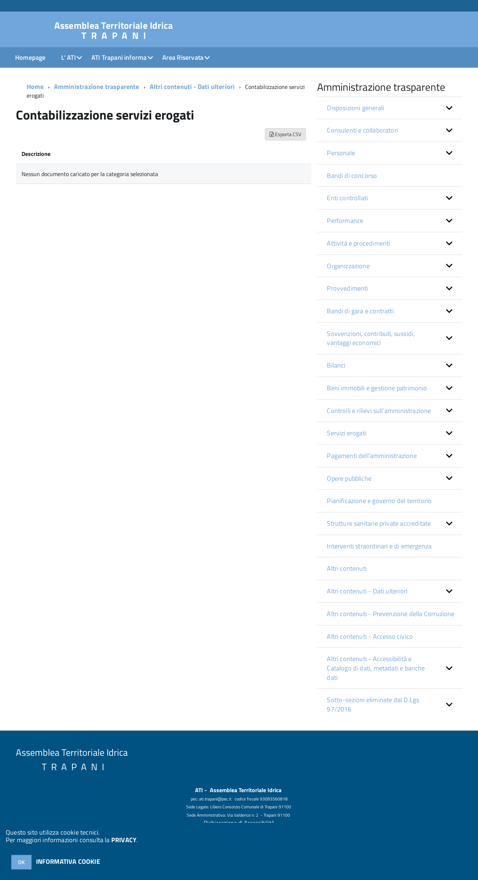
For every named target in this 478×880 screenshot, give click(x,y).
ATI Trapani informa (118, 57)
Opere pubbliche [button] (349, 478)
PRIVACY (123, 840)
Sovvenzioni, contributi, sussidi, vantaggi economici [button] (371, 338)
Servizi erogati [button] (346, 433)
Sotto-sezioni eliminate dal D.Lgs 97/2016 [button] (373, 704)
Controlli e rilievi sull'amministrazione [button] (379, 411)
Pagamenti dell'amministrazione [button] (371, 456)
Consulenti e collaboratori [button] (362, 130)
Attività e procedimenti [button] (358, 243)
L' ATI (68, 57)
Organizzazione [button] (348, 266)
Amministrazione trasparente (96, 86)
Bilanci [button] (336, 365)
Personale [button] (341, 153)
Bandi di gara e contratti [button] (360, 311)
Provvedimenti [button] (347, 288)
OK (21, 862)
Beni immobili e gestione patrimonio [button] (377, 388)
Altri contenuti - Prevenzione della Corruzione (390, 614)
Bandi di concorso (352, 175)
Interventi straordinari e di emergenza (379, 546)
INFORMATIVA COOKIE (68, 861)
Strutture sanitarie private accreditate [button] (379, 523)
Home (35, 86)
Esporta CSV (285, 134)
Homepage (30, 57)
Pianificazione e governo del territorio (379, 501)
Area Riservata (183, 57)
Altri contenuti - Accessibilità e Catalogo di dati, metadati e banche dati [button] (376, 668)
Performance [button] (345, 220)
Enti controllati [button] (347, 198)
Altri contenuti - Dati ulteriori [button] (367, 591)
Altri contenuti (347, 568)
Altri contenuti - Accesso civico (370, 636)
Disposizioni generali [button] (355, 108)
